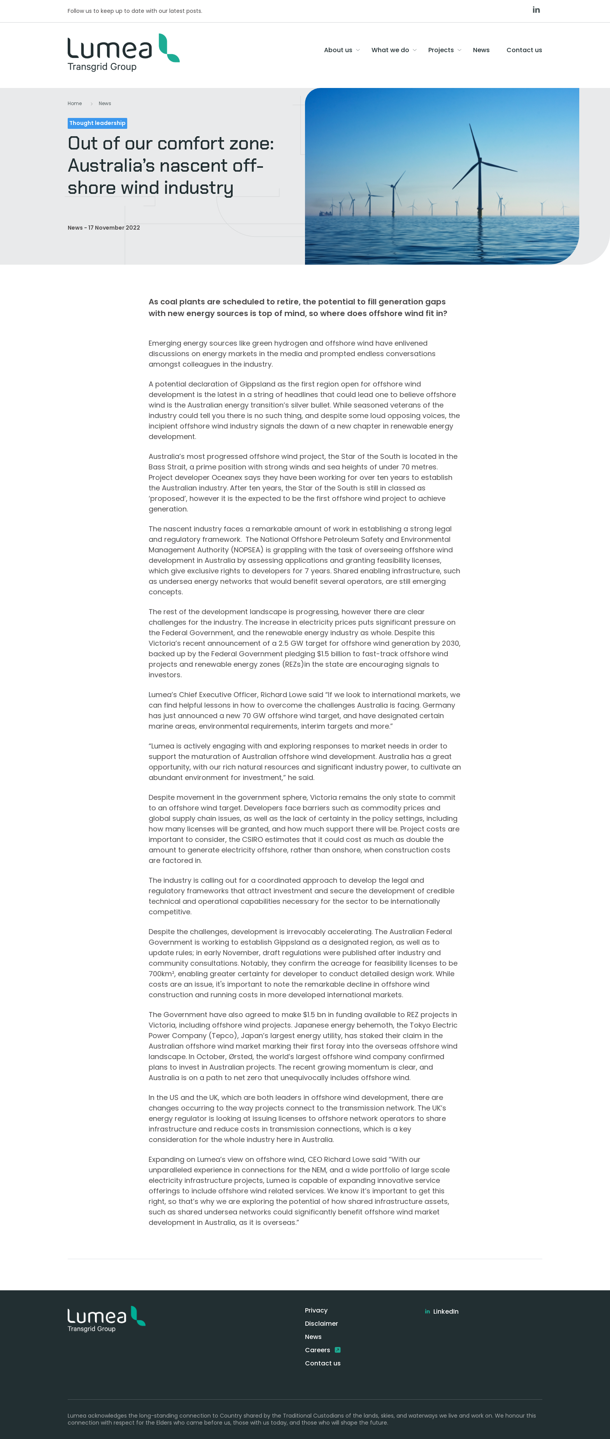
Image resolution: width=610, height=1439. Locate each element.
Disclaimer (321, 1323)
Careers (318, 1350)
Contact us (323, 1363)
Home (75, 103)
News (105, 103)
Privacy (316, 1310)
